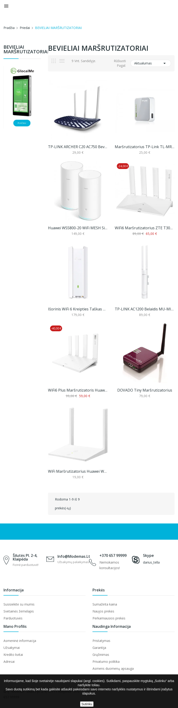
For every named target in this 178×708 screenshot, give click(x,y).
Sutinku (86, 704)
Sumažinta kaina (104, 604)
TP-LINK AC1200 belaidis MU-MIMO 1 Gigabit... (145, 309)
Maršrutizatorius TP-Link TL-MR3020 (145, 146)
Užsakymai (11, 647)
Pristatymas (101, 640)
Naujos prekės (103, 611)
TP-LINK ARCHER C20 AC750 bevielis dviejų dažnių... (78, 146)
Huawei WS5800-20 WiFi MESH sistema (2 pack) (78, 228)
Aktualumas (150, 63)
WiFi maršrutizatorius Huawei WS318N (78, 471)
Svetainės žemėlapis (18, 611)
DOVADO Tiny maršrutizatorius (144, 390)
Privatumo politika (106, 661)
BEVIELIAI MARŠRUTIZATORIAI (22, 50)
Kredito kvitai (13, 654)
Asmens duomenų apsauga (113, 668)
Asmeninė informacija (19, 640)
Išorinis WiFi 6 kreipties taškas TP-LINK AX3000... (78, 309)
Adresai (9, 661)
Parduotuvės (12, 618)
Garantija (99, 647)
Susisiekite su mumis (19, 604)
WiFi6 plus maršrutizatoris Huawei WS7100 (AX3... (78, 390)
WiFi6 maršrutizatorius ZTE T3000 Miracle (145, 228)
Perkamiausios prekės (108, 618)
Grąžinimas (100, 654)
